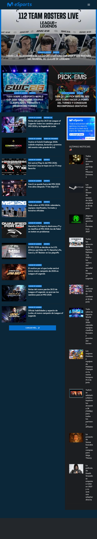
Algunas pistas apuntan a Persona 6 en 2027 (89, 223)
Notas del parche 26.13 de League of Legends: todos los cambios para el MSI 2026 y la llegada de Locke (44, 123)
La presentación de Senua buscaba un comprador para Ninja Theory (89, 446)
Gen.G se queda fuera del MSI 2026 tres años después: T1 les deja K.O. (44, 188)
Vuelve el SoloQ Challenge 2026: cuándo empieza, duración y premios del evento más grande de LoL (45, 145)
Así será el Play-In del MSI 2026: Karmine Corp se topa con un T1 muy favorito (44, 166)
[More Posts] (32, 328)
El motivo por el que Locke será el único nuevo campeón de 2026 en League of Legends (43, 271)
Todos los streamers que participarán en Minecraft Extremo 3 (89, 166)
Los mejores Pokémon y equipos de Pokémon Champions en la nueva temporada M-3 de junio (89, 367)
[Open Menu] (89, 5)
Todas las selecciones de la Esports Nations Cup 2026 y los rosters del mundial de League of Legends (48, 57)
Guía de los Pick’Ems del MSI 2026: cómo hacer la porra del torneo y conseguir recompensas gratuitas (72, 101)
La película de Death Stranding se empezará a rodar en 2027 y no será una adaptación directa (89, 482)
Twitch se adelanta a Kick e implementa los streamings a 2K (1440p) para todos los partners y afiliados (89, 408)
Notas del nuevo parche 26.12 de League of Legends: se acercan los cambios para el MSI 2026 (43, 292)
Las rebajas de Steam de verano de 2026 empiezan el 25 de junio (89, 196)
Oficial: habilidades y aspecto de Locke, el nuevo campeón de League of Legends (45, 313)
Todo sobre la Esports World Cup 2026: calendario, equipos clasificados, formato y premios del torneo (24, 101)
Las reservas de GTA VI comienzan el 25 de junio (89, 294)
